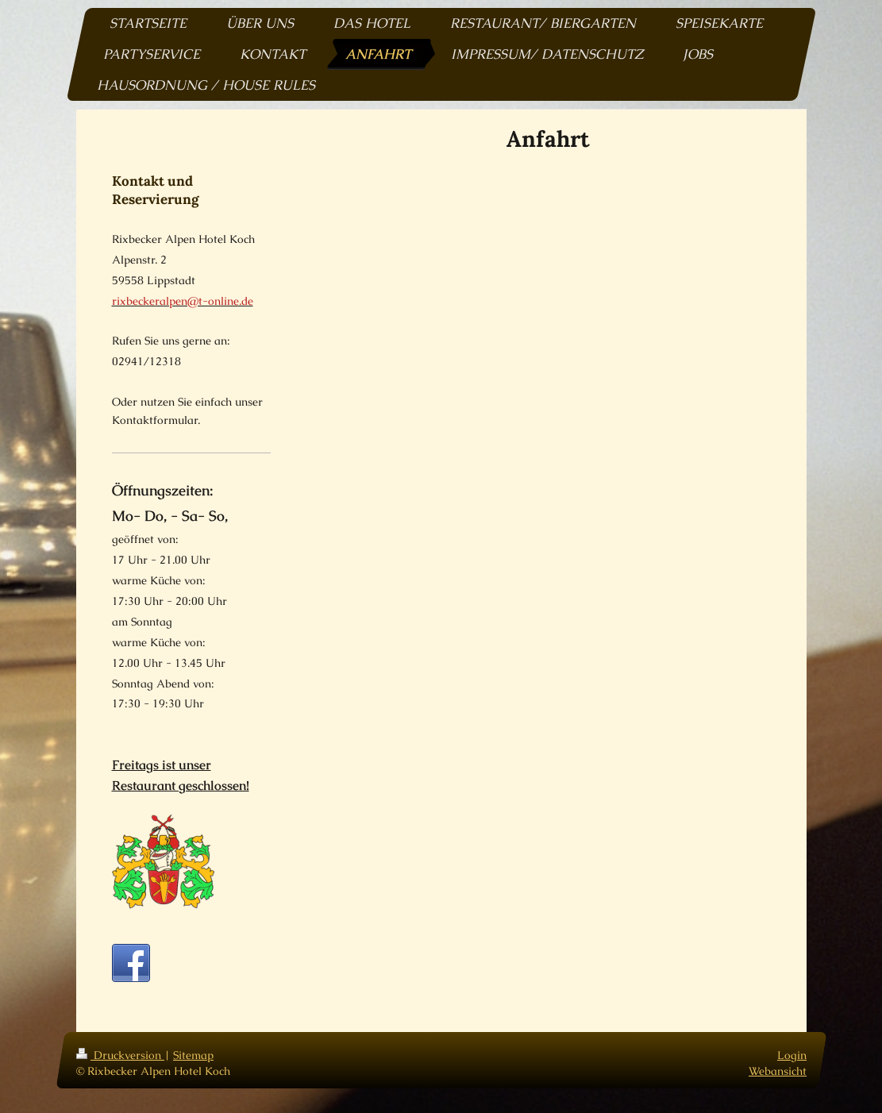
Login (792, 1055)
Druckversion (120, 1055)
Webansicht (778, 1071)
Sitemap (193, 1055)
